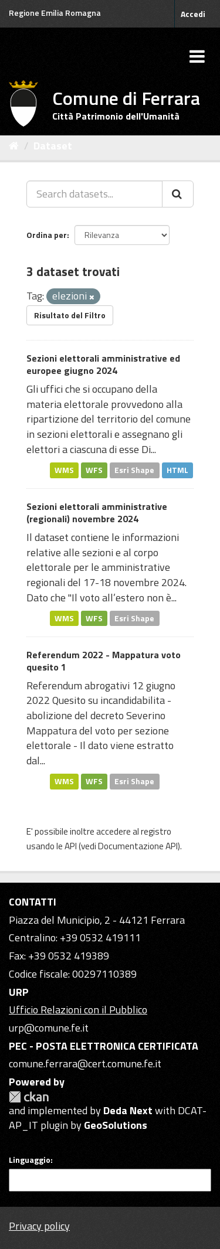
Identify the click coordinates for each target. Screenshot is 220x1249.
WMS (64, 470)
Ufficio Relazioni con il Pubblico (78, 1009)
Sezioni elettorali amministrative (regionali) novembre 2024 (96, 512)
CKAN (29, 1097)
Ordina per (46, 235)
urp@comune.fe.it (49, 1028)
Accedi (193, 14)
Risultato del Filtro (70, 315)
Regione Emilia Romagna (55, 12)
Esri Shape (134, 470)
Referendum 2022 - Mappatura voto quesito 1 (103, 661)
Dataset (52, 146)
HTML (177, 470)
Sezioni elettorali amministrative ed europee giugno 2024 (103, 364)
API (71, 846)
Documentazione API (138, 846)
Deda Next (128, 1110)
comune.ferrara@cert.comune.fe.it (85, 1063)
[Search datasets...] (94, 194)
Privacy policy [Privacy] (39, 1226)
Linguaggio (29, 1160)
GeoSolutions (115, 1125)
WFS (94, 470)
